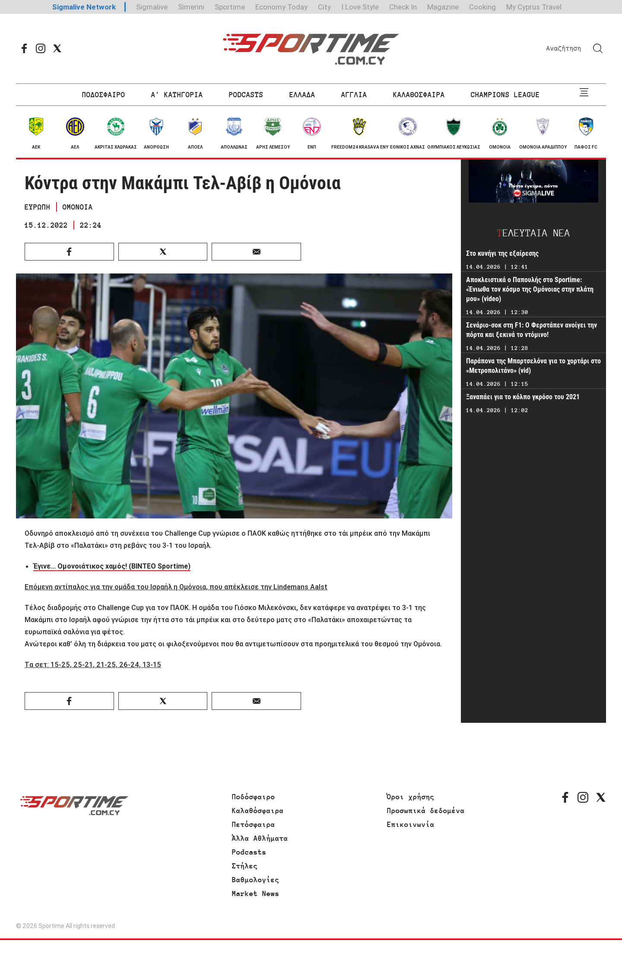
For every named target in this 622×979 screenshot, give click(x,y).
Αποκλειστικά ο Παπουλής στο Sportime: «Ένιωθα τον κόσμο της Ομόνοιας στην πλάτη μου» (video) (529, 289)
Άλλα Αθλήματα (260, 838)
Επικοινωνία (411, 824)
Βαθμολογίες (255, 879)
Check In (403, 7)
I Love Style (360, 7)
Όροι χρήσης (411, 796)
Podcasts (249, 852)
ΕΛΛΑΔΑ (302, 94)
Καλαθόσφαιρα (258, 810)
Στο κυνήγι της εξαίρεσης (502, 253)
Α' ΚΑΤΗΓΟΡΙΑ (177, 94)
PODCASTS (246, 94)
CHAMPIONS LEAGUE (505, 94)
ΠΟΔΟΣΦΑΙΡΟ (103, 94)
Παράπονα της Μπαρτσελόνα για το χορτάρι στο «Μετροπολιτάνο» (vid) (533, 366)
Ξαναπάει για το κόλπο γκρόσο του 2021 (523, 397)
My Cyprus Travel (534, 7)
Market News (255, 893)
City (324, 7)
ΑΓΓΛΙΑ (354, 94)
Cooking (482, 7)
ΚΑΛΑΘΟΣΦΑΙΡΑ (419, 94)
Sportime (230, 7)
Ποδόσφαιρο (253, 796)
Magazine (443, 7)
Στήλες (245, 865)
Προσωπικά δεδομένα (426, 810)
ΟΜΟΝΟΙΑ (78, 207)
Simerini (191, 7)
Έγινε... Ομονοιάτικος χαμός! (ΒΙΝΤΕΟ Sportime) (111, 566)
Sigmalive (152, 7)
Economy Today (281, 7)
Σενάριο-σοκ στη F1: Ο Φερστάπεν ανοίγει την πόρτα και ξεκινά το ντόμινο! (531, 330)
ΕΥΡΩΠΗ (38, 207)
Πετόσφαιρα (253, 824)
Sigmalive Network (84, 7)
